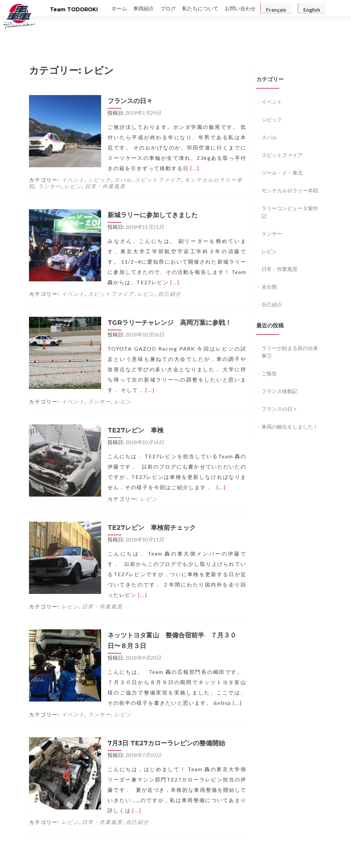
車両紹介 (143, 8)
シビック (99, 151)
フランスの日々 (122, 72)
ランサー (49, 157)
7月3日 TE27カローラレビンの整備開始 (158, 693)
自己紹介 (169, 265)
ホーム (119, 8)
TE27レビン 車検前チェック (144, 488)
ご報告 (269, 344)
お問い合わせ (240, 8)
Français (276, 9)
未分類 (269, 258)
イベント (73, 151)
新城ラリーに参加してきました (145, 186)
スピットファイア (158, 151)
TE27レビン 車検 (128, 391)
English (311, 9)
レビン (73, 157)
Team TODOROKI (74, 9)
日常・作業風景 (105, 157)
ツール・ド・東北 (282, 143)
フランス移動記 (279, 362)
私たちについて (200, 8)
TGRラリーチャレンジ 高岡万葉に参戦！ (162, 293)
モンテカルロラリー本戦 (289, 161)
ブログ (168, 8)
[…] (75, 139)
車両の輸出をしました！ (289, 397)
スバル (123, 151)
